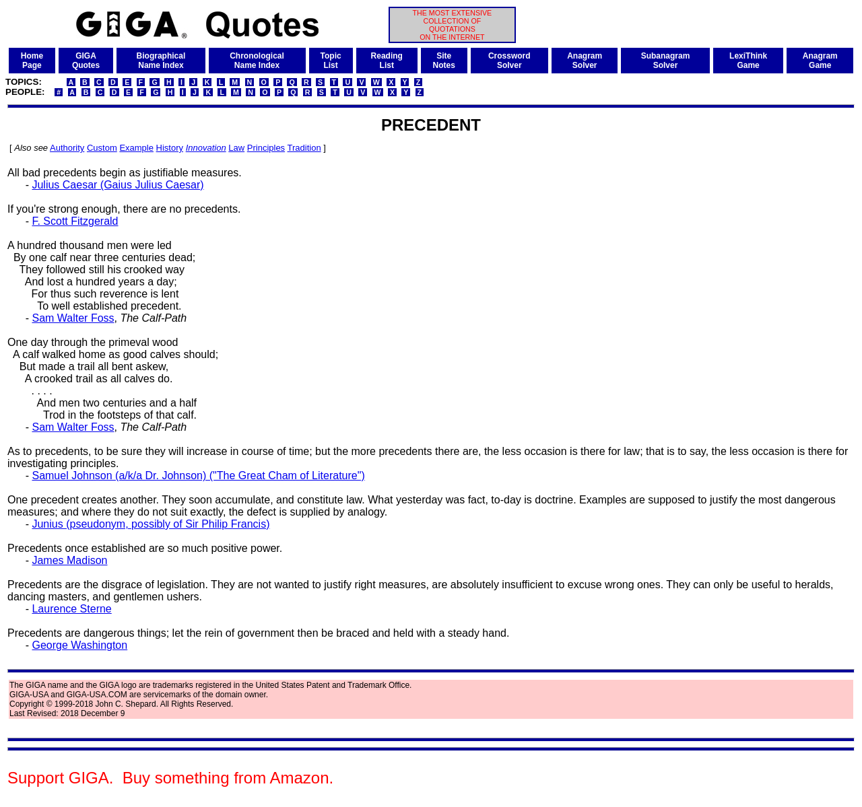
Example (136, 148)
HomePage (32, 60)
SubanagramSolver (665, 60)
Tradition (304, 148)
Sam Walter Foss (73, 318)
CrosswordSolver (509, 60)
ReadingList (387, 60)
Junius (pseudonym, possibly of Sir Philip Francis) (150, 524)
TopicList (331, 60)
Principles (266, 148)
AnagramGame (820, 60)
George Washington (79, 645)
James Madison (69, 560)
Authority (67, 148)
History (169, 148)
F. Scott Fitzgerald (75, 221)
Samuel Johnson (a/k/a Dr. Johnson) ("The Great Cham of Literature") (198, 475)
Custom (102, 148)
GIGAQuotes (86, 60)
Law (236, 148)
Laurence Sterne (71, 609)
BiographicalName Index (161, 60)
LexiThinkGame (748, 60)
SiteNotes (444, 60)
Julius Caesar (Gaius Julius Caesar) (117, 184)
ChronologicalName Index (257, 60)
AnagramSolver (584, 60)
